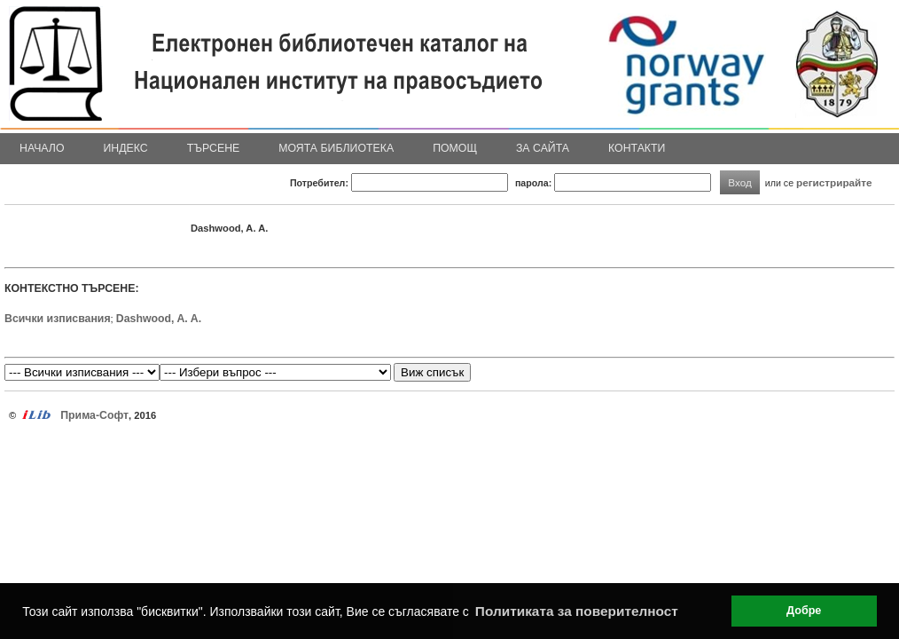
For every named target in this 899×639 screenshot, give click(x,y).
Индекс (126, 148)
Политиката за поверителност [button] (576, 611)
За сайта (542, 148)
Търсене (213, 148)
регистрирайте (834, 182)
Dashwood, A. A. (158, 318)
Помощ (455, 148)
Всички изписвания (57, 318)
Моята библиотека (336, 148)
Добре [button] (803, 610)
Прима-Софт (94, 415)
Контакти (636, 148)
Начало (42, 148)
